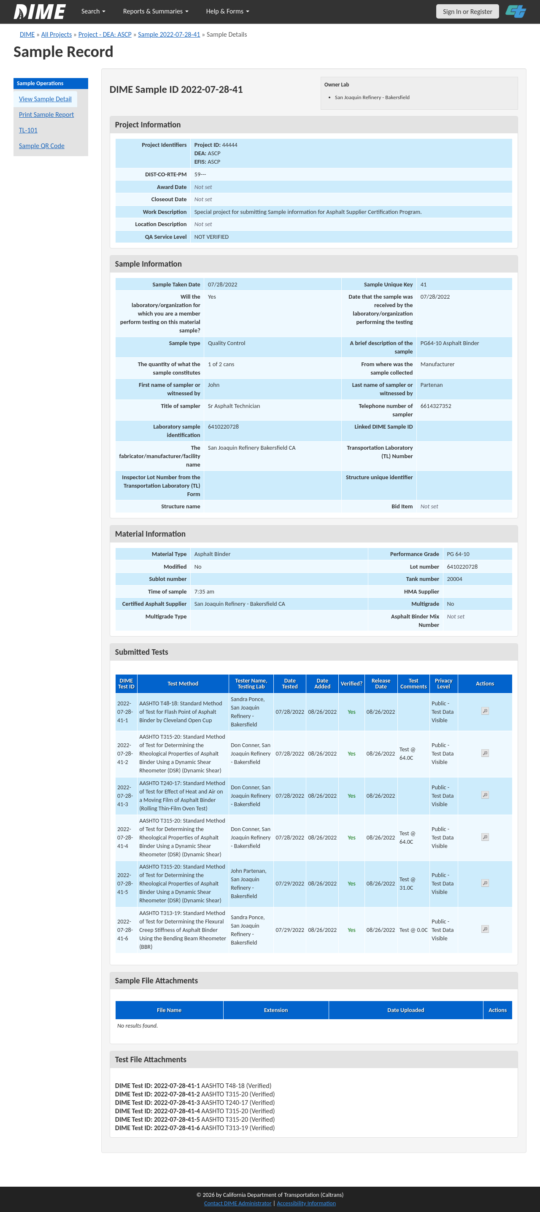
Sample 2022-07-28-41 (169, 34)
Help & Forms (227, 11)
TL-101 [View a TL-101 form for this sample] (28, 130)
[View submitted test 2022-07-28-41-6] (485, 930)
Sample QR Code (42, 146)
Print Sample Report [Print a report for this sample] (46, 115)
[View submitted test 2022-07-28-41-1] (485, 712)
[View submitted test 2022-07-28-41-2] (485, 754)
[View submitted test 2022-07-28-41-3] (485, 796)
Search (93, 11)
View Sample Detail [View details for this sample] (45, 99)
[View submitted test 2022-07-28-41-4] (485, 838)
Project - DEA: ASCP (105, 34)
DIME (27, 34)
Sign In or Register (467, 12)
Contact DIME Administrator (238, 1203)
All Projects (56, 34)
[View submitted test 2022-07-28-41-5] (485, 884)
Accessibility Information (306, 1203)
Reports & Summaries (156, 11)
